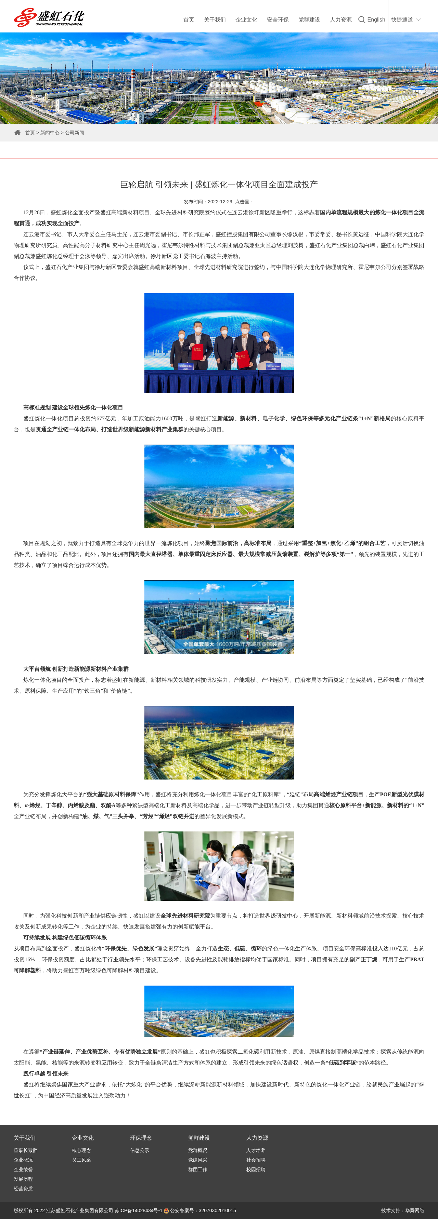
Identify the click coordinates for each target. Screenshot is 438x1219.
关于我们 (215, 20)
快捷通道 (402, 20)
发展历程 (23, 1179)
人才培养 (256, 1150)
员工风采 (81, 1160)
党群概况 (197, 1150)
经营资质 (23, 1188)
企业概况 (23, 1160)
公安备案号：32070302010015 (200, 1210)
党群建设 (309, 20)
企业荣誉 (23, 1169)
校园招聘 (256, 1169)
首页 (188, 20)
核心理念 (81, 1150)
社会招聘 (256, 1160)
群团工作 (197, 1169)
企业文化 (246, 20)
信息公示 (139, 1150)
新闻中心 (50, 132)
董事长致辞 (26, 1150)
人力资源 (341, 20)
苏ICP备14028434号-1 (139, 1210)
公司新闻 (74, 132)
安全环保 (278, 20)
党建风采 (197, 1160)
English (376, 20)
